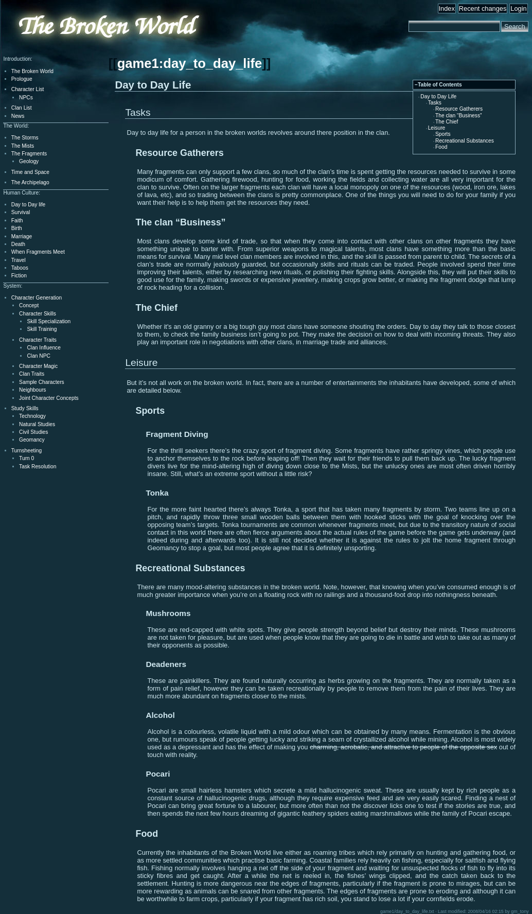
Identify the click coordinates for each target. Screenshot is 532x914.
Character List (27, 89)
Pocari (158, 773)
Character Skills (37, 314)
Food (441, 147)
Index (447, 8)
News (18, 116)
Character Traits (38, 340)
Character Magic (38, 366)
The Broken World (32, 71)
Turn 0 (26, 458)
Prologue (21, 79)
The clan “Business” (458, 115)
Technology (32, 416)
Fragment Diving (177, 434)
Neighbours (32, 390)
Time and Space (30, 172)
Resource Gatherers (459, 109)
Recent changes (482, 8)
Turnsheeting (26, 450)
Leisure (437, 128)
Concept (29, 305)
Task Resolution (37, 466)
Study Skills (25, 408)
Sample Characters (41, 382)
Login (518, 8)
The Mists (22, 146)
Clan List (21, 108)
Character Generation (36, 298)
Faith (17, 220)
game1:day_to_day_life (189, 63)
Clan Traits (31, 374)
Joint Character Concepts (48, 398)
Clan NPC (38, 356)
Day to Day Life (438, 96)
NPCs (26, 97)
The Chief (446, 122)
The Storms (25, 137)
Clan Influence (43, 347)
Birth (16, 228)
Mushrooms (168, 613)
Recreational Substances (464, 141)
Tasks (434, 103)
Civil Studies (33, 432)
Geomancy (32, 440)
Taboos (19, 268)
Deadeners (166, 664)
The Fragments (29, 153)
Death (18, 244)
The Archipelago (30, 182)
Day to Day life (28, 204)
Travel (18, 260)
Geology (29, 161)
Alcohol (160, 715)
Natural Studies (37, 424)
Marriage (21, 236)
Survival (20, 212)
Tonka (157, 492)
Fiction (19, 275)
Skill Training (42, 329)
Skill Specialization (48, 321)
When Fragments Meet (38, 252)
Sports (443, 134)
